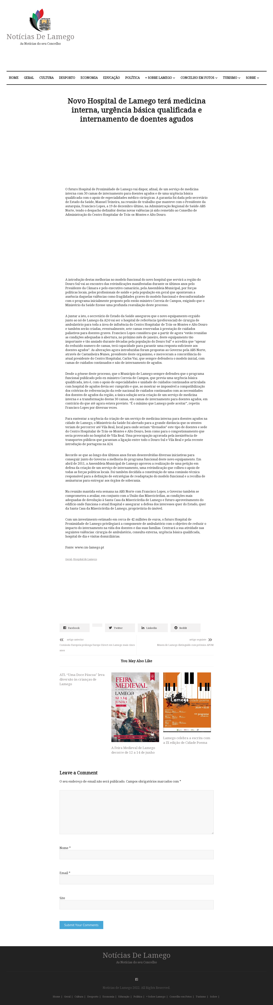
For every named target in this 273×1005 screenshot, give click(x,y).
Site (62, 898)
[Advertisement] (177, 37)
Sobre (251, 78)
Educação (111, 78)
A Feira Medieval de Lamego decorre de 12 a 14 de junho (133, 750)
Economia (89, 78)
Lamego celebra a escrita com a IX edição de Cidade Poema (186, 740)
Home (13, 78)
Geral (29, 78)
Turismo (230, 78)
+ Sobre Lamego (158, 78)
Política (132, 78)
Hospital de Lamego (85, 559)
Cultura (46, 78)
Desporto (67, 78)
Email (65, 873)
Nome (65, 848)
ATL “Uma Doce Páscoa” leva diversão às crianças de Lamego (82, 679)
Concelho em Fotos (197, 78)
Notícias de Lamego (40, 36)
